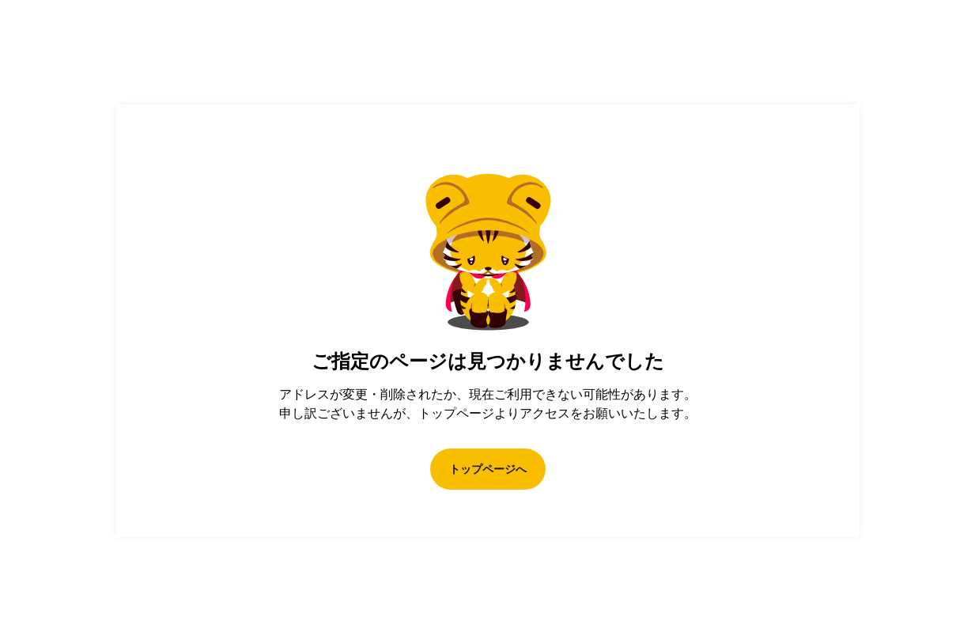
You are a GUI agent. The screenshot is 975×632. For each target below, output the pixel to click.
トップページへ (488, 469)
